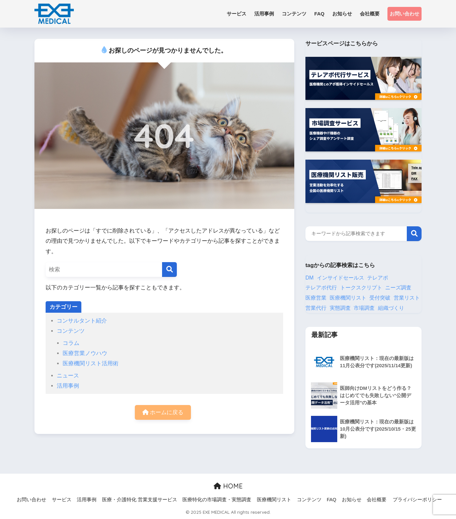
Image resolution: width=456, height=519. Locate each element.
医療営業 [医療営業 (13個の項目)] (315, 298)
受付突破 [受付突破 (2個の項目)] (379, 298)
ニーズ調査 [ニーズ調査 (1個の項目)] (398, 287)
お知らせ (352, 499)
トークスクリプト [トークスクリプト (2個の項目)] (361, 287)
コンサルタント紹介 (82, 321)
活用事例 (68, 386)
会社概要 (376, 499)
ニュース (68, 375)
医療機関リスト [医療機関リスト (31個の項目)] (348, 298)
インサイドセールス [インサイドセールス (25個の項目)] (340, 278)
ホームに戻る (163, 412)
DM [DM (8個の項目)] (309, 278)
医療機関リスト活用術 (90, 363)
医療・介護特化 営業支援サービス (139, 499)
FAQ (331, 499)
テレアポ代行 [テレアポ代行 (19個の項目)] (321, 287)
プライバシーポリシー (417, 499)
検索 (414, 233)
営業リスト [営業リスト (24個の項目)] (407, 298)
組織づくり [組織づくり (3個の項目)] (391, 308)
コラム (71, 343)
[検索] (169, 269)
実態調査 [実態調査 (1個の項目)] (340, 308)
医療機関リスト (274, 499)
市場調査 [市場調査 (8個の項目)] (364, 308)
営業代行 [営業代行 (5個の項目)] (315, 308)
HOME (228, 486)
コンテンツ (71, 331)
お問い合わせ (404, 13)
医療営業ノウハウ (85, 353)
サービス (62, 499)
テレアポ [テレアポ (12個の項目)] (377, 278)
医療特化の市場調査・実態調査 (216, 499)
